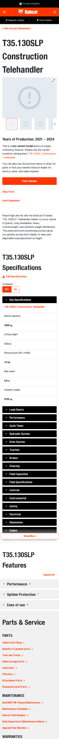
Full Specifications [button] (14, 276)
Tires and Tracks (11, 655)
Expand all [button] (49, 574)
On (15, 289)
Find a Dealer (29, 181)
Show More (30, 536)
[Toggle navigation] (5, 12)
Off (7, 289)
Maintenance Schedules (15, 708)
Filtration (7, 674)
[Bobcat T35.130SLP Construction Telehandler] (29, 97)
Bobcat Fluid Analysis (14, 715)
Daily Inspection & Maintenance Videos (23, 721)
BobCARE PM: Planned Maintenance (21, 702)
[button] (29, 299)
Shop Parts (8, 191)
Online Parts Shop (12, 642)
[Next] (55, 124)
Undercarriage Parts (13, 661)
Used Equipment (11, 200)
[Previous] (4, 124)
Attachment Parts (12, 680)
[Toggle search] (53, 12)
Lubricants (8, 667)
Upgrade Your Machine (14, 727)
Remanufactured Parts (14, 686)
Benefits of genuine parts (16, 648)
